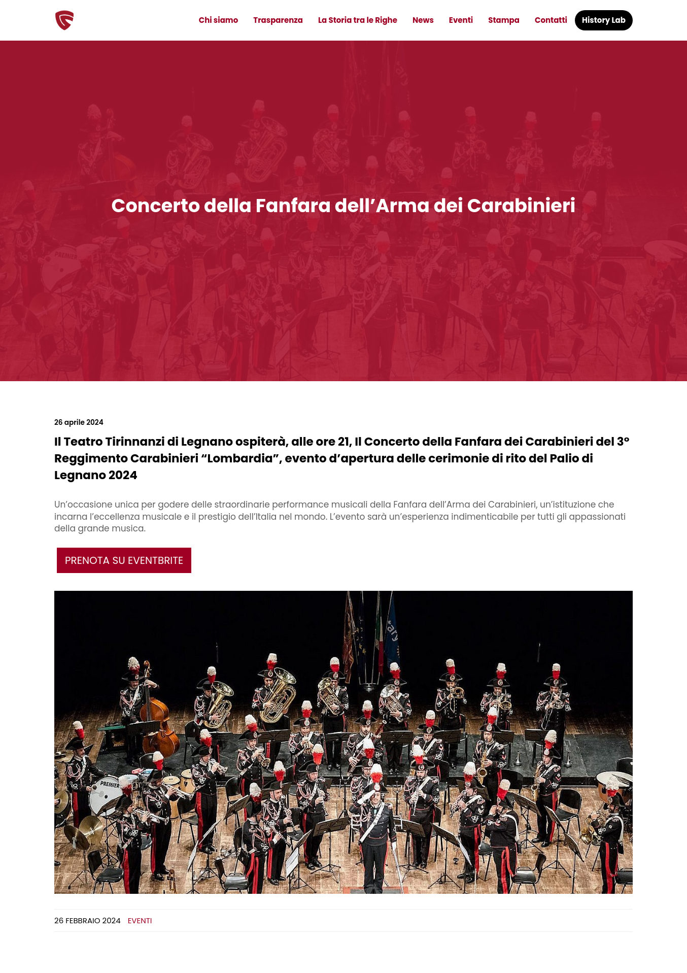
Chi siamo (218, 20)
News (423, 20)
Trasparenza (278, 20)
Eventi (461, 20)
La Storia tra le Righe (357, 20)
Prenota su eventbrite (124, 560)
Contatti (551, 20)
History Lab (604, 20)
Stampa (504, 20)
